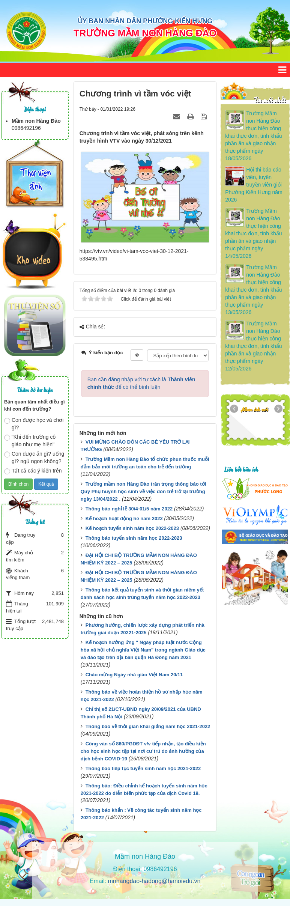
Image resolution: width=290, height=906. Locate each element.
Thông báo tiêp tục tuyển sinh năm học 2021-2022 (143, 768)
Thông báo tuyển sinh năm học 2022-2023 (134, 538)
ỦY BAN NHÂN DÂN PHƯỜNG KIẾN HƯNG (145, 21)
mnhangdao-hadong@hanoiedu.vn (154, 881)
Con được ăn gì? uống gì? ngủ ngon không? (34, 457)
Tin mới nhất (269, 99)
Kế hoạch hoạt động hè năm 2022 (124, 518)
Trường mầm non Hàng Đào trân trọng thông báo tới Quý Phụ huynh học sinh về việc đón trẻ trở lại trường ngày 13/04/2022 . (143, 491)
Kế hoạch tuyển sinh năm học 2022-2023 (132, 528)
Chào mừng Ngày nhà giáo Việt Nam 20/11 (134, 674)
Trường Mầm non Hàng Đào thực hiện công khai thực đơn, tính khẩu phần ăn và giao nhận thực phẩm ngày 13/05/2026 (253, 289)
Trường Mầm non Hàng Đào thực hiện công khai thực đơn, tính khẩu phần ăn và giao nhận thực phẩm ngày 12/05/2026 (253, 346)
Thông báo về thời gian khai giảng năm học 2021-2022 (148, 726)
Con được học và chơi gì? (34, 423)
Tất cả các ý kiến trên (33, 471)
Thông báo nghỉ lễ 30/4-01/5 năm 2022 (129, 509)
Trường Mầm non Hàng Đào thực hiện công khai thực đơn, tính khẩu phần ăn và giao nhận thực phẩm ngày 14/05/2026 (253, 233)
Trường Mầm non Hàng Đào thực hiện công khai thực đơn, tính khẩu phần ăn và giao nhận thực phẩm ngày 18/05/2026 (253, 135)
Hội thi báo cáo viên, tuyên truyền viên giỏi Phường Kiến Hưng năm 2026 (253, 185)
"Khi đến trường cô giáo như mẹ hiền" (30, 440)
